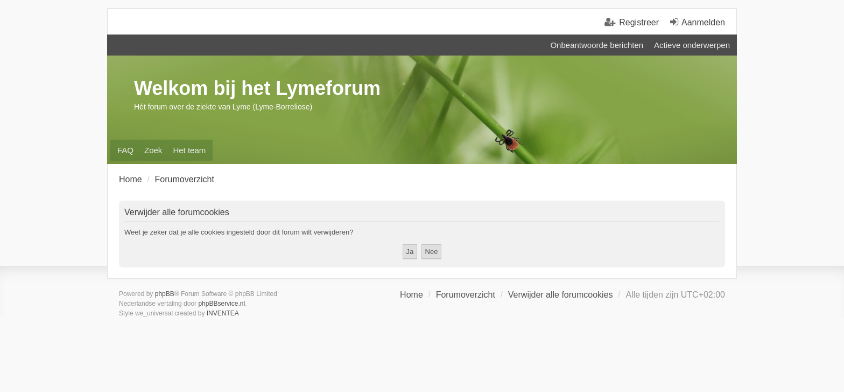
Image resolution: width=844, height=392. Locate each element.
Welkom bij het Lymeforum (257, 88)
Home (411, 294)
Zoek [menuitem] (153, 150)
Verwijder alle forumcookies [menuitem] (560, 294)
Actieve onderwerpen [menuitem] (692, 45)
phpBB (164, 294)
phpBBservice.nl (221, 303)
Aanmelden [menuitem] (703, 22)
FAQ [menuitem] (125, 150)
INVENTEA (223, 313)
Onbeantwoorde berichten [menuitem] (596, 45)
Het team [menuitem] (189, 150)
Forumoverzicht (465, 294)
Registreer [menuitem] (639, 22)
